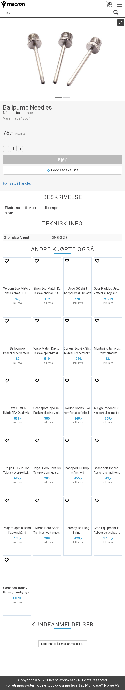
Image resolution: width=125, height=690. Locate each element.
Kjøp (62, 159)
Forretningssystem (21, 685)
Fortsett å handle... (17, 183)
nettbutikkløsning (56, 685)
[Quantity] (13, 148)
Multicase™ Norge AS (102, 685)
